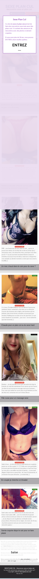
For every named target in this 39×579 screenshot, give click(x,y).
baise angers (24, 544)
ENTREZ (19, 45)
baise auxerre (28, 548)
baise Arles (11, 549)
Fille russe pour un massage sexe (14, 398)
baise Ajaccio (20, 543)
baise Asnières (7, 553)
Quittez (19, 50)
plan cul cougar (12, 561)
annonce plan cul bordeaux (21, 549)
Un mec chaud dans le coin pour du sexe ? (18, 266)
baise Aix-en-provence (7, 541)
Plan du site (19, 573)
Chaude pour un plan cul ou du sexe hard (17, 325)
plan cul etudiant (25, 559)
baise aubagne (16, 541)
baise (14, 552)
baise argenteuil (25, 541)
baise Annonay (15, 548)
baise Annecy (11, 555)
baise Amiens (7, 546)
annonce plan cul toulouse (14, 544)
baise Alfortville (19, 555)
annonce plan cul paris (31, 546)
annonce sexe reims (6, 548)
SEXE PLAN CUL (9, 568)
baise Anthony (21, 546)
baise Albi (21, 548)
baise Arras (14, 546)
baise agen (21, 553)
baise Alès (26, 543)
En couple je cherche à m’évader (14, 480)
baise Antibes (27, 553)
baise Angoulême (12, 543)
